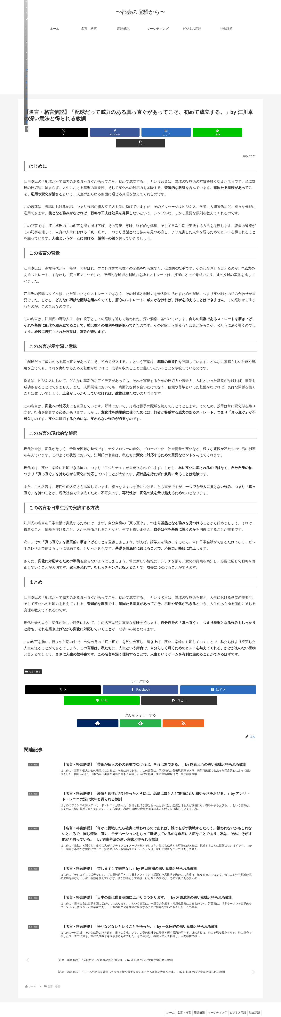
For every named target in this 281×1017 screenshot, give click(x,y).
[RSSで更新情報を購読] (149, 712)
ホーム (164, 1004)
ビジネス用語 (236, 1004)
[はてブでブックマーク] (140, 132)
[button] (218, 132)
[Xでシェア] (62, 132)
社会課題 (253, 1004)
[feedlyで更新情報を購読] (140, 712)
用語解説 (195, 1004)
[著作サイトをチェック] (131, 712)
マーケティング (214, 1004)
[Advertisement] (140, 66)
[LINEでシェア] (179, 132)
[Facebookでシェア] (101, 132)
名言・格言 (33, 661)
